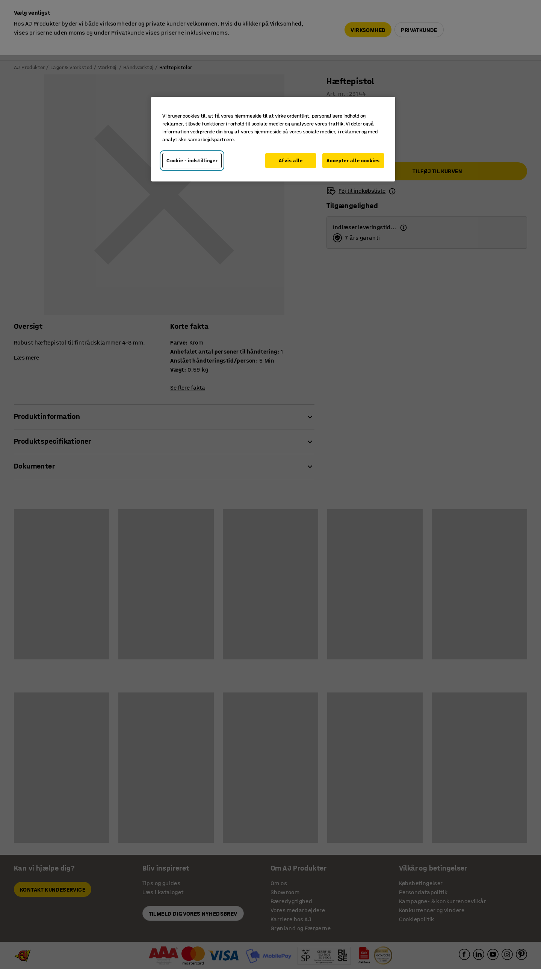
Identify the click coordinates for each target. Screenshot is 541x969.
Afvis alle (291, 160)
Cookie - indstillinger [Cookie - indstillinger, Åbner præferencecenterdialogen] (192, 160)
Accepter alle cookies (353, 160)
